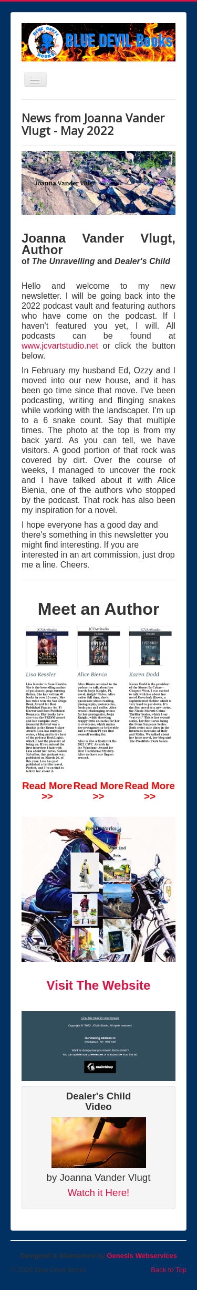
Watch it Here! (99, 1192)
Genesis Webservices (142, 1256)
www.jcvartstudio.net (60, 345)
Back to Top (168, 1270)
